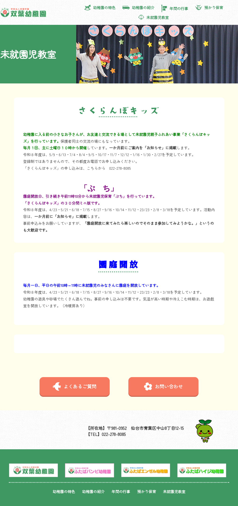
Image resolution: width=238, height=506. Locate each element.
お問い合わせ (163, 386)
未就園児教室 (153, 17)
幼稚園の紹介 (138, 7)
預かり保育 (209, 7)
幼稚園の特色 (99, 7)
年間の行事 (174, 8)
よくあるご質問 (74, 386)
